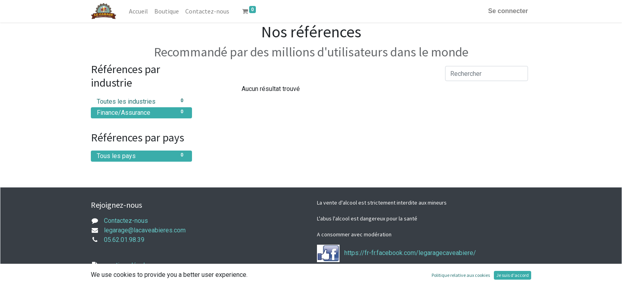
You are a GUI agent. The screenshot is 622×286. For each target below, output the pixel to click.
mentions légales (128, 265)
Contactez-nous (126, 220)
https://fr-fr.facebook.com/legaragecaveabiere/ (410, 253)
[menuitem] (138, 11)
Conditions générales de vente (146, 281)
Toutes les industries (141, 101)
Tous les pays (141, 155)
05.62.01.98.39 (124, 239)
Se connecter (508, 11)
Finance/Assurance (141, 112)
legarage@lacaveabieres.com (145, 230)
